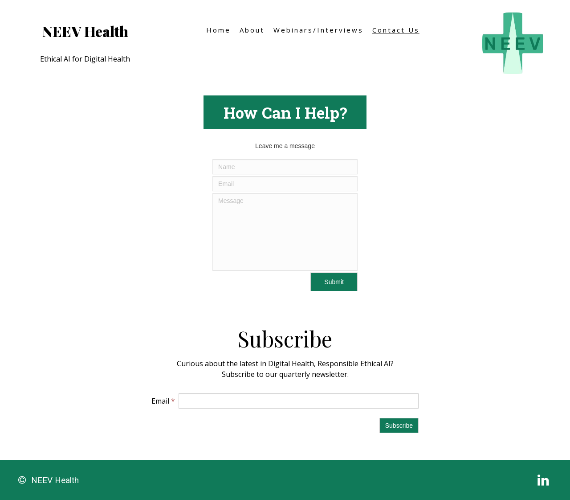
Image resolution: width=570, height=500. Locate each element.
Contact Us (395, 29)
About (252, 29)
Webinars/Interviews (318, 29)
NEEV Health (85, 31)
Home (218, 29)
